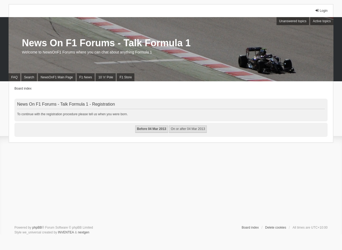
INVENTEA (66, 232)
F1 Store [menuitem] (125, 77)
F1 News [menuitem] (85, 77)
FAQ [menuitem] (14, 77)
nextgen (83, 232)
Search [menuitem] (29, 77)
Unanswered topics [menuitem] (292, 21)
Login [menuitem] (321, 11)
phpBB (37, 227)
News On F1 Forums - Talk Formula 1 (106, 42)
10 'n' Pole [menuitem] (105, 77)
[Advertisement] (171, 185)
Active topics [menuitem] (322, 21)
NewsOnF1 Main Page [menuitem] (57, 77)
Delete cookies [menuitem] (275, 227)
